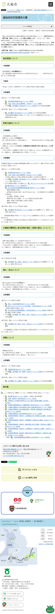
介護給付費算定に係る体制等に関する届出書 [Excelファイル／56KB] (30, 407)
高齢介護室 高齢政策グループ (43, 10)
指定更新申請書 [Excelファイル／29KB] (20, 101)
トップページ (11, 10)
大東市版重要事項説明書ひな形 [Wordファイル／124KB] (32, 437)
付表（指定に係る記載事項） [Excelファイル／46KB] (25, 103)
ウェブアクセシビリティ (10, 524)
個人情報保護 (38, 521)
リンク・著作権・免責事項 (22, 521)
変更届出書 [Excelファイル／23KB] (19, 172)
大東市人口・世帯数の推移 (45, 544)
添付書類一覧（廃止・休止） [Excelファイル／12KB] (29, 314)
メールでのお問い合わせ (14, 593)
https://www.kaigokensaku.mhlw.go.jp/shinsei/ (15, 52)
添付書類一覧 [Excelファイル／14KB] (24, 106)
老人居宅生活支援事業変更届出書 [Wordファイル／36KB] (26, 188)
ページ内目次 (27, 26)
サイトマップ (6, 521)
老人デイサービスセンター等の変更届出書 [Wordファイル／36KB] (29, 184)
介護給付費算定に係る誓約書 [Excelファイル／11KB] (25, 413)
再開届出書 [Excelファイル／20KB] (19, 369)
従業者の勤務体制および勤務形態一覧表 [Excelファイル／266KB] (29, 405)
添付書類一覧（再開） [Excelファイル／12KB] (27, 371)
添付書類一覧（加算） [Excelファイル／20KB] (23, 262)
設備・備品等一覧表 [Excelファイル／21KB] (22, 398)
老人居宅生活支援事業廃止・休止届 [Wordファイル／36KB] (27, 310)
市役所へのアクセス (12, 599)
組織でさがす (20, 10)
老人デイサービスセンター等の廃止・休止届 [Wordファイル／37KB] (30, 306)
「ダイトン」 (14, 605)
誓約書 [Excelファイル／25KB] (18, 396)
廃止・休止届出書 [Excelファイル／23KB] (21, 304)
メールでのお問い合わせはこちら (13, 456)
